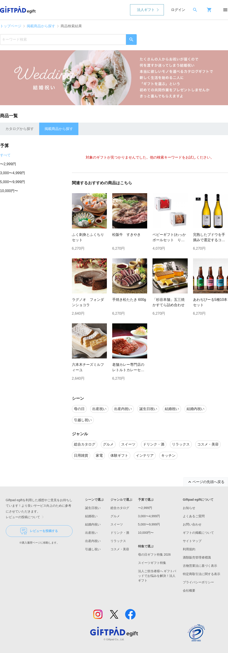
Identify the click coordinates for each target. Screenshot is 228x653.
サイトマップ (192, 541)
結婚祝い (91, 516)
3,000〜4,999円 (12, 173)
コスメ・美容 (119, 549)
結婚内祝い (93, 524)
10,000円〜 (9, 191)
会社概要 (189, 590)
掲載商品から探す (41, 26)
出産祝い (91, 532)
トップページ (10, 26)
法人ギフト (146, 10)
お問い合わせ (192, 524)
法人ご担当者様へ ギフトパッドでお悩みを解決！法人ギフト (157, 575)
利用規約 (189, 549)
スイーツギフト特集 (152, 563)
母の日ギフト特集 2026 (154, 554)
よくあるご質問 (194, 516)
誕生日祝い (93, 508)
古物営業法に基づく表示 (200, 565)
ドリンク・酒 (119, 532)
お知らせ (189, 508)
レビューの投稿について (25, 517)
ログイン (178, 10)
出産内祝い (93, 541)
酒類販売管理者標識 (197, 557)
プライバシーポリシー (198, 582)
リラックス (118, 541)
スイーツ (116, 524)
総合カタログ (119, 508)
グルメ (115, 516)
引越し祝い (93, 549)
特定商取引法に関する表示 (201, 574)
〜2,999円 (8, 164)
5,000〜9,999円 (12, 182)
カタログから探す (19, 129)
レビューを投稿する (39, 531)
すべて (5, 155)
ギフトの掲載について (198, 532)
